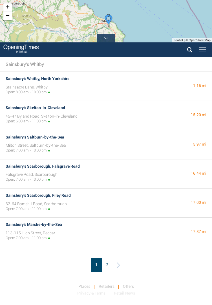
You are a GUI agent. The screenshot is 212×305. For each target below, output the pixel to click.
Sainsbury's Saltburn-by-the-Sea (35, 137)
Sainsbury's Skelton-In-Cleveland (35, 107)
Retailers (106, 286)
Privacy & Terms (91, 293)
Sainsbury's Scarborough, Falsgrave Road (43, 166)
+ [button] (8, 7)
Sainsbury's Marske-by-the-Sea (34, 224)
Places (84, 286)
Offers (128, 286)
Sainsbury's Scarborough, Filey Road (38, 195)
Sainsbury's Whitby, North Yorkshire (37, 78)
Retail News (124, 293)
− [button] (8, 16)
